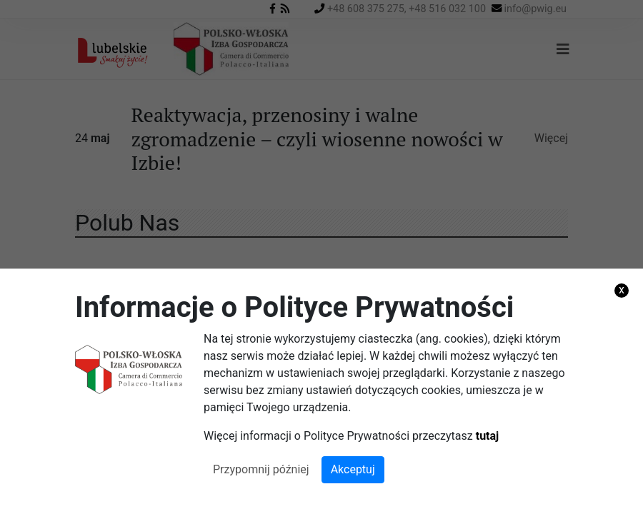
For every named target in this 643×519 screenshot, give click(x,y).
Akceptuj (353, 469)
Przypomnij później (261, 469)
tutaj (487, 436)
